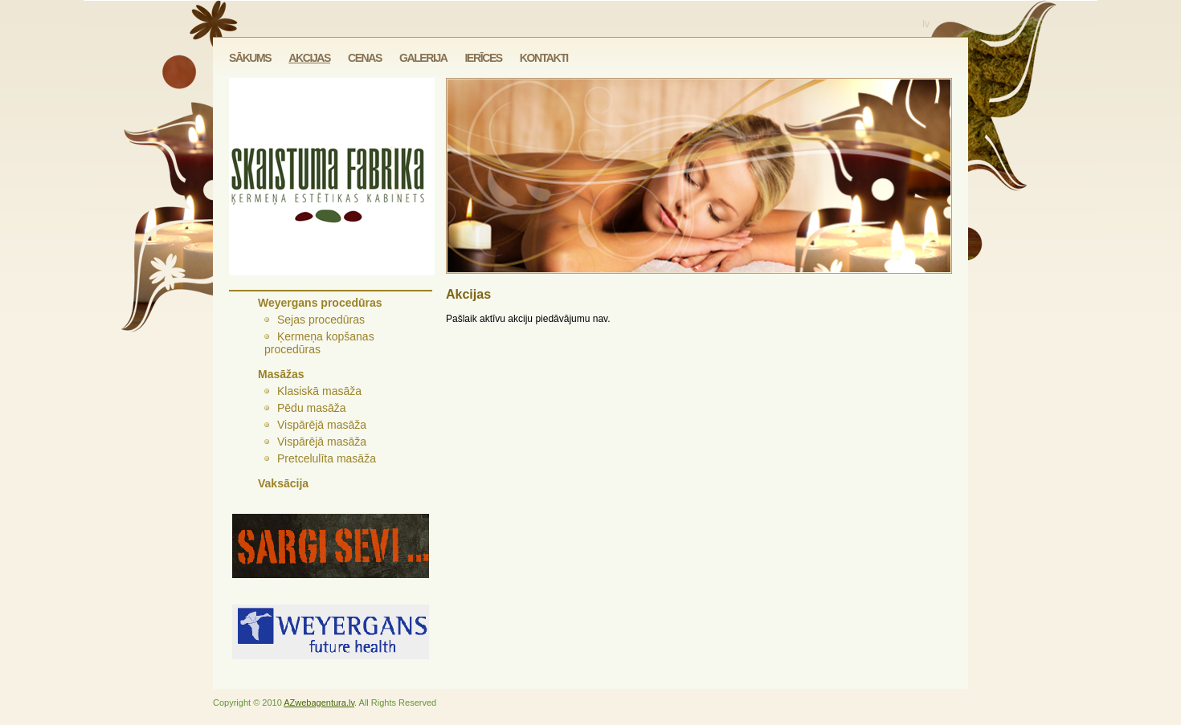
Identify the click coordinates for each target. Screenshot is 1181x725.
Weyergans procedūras (320, 302)
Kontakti (544, 57)
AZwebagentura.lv (319, 702)
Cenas (365, 57)
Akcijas (309, 57)
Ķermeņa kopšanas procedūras (319, 343)
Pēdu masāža (311, 407)
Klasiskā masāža (319, 391)
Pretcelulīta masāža (326, 458)
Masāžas (281, 374)
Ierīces (483, 57)
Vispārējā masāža (321, 424)
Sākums (250, 57)
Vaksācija (283, 483)
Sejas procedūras (321, 319)
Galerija (423, 57)
